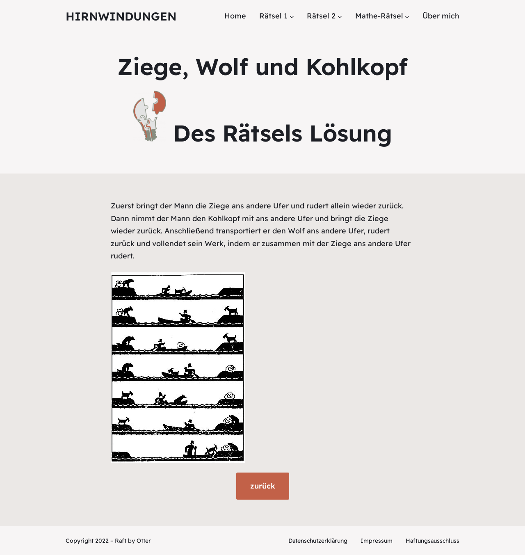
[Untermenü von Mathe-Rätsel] (407, 16)
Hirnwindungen (121, 16)
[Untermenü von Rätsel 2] (340, 16)
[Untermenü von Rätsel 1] (292, 16)
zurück (262, 486)
